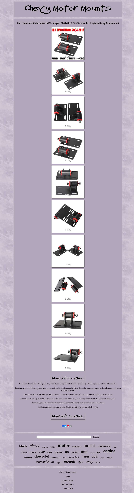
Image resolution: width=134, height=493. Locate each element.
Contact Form (68, 480)
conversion (104, 446)
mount (89, 445)
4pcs (98, 462)
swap (89, 461)
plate (102, 457)
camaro (59, 452)
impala (59, 463)
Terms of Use (68, 488)
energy (33, 452)
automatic (56, 457)
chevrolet (41, 456)
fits (67, 451)
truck (95, 456)
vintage (109, 457)
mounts (70, 461)
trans (85, 456)
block (23, 446)
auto (42, 451)
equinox (92, 452)
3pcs (80, 462)
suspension (24, 452)
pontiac (115, 447)
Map (68, 476)
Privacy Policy (68, 484)
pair (99, 452)
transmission (45, 462)
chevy (34, 445)
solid (64, 457)
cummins (76, 446)
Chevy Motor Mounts (67, 472)
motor (64, 445)
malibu (74, 452)
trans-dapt (74, 457)
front (84, 451)
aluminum (28, 457)
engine (109, 451)
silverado (45, 447)
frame (49, 452)
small (53, 447)
